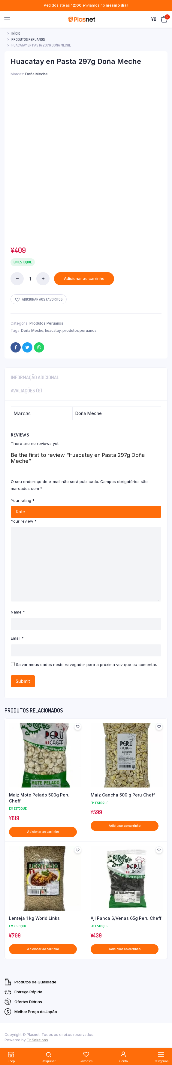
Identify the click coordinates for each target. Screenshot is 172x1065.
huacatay (53, 330)
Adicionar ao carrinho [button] (43, 831)
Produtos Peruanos (28, 39)
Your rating (23, 500)
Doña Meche (32, 330)
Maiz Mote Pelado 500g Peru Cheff (39, 797)
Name (18, 612)
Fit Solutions (37, 1040)
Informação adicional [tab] (35, 377)
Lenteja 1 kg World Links (34, 918)
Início (15, 33)
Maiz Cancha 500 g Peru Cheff (123, 794)
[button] (39, 299)
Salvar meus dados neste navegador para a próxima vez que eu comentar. (86, 664)
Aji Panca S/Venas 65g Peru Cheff (126, 918)
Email (17, 638)
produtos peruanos (79, 330)
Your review (24, 521)
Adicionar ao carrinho (84, 278)
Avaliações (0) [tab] (26, 391)
